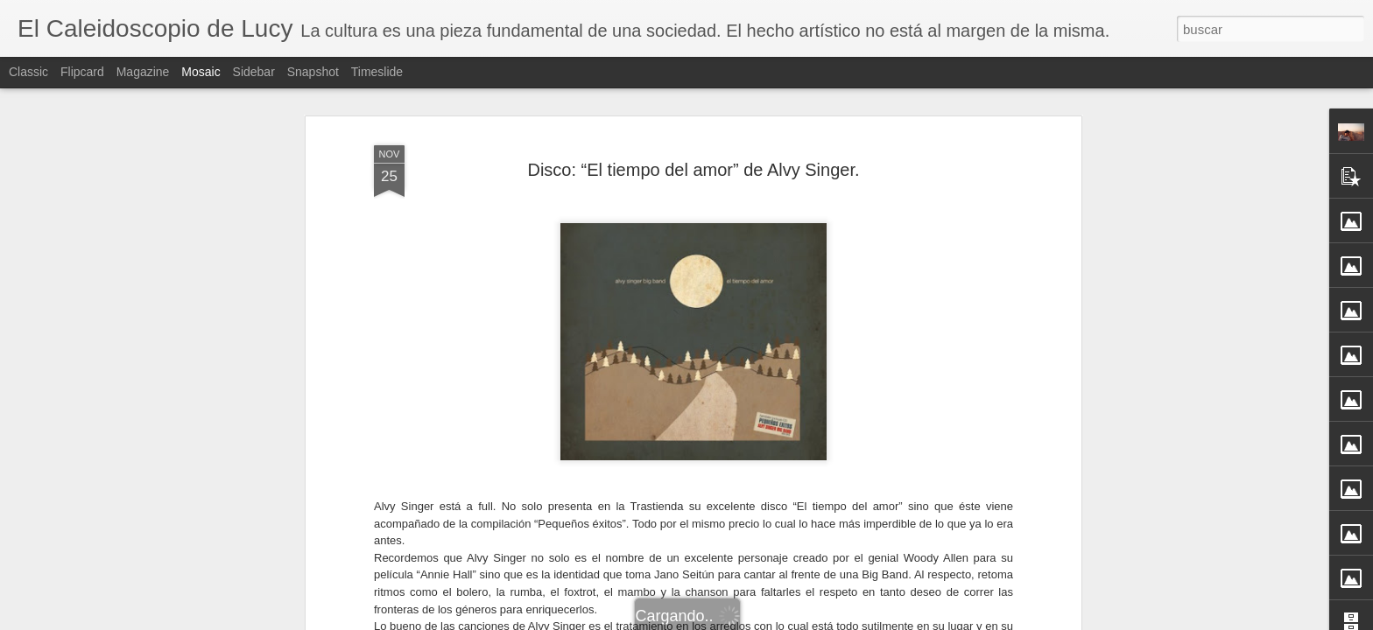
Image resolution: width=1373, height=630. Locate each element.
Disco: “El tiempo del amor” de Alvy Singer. (693, 166)
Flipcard (82, 72)
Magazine (143, 72)
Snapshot (313, 72)
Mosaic (200, 72)
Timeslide (377, 72)
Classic (28, 72)
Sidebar (254, 72)
